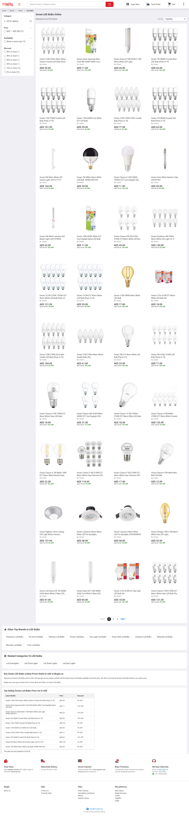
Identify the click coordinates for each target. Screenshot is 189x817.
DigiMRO (118, 798)
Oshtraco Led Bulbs (56, 637)
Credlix (117, 796)
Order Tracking (83, 791)
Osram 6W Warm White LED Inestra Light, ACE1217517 (25, 742)
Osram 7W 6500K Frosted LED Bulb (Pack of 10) (22, 737)
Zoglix (117, 801)
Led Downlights (12, 663)
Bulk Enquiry (119, 791)
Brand (12, 11)
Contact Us (45, 791)
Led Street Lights (50, 663)
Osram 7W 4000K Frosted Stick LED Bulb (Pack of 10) (24, 718)
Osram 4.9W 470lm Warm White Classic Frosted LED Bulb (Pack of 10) (30, 700)
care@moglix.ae (162, 770)
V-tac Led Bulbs (33, 645)
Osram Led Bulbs (77, 637)
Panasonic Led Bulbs (14, 637)
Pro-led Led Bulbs (36, 637)
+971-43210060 (160, 772)
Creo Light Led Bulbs (97, 637)
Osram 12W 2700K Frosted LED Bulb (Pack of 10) (23, 723)
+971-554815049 (159, 774)
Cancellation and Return (86, 793)
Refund (80, 796)
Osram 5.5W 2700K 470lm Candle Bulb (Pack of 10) (24, 732)
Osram (20, 11)
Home (4, 11)
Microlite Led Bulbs (14, 645)
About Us (7, 791)
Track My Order (46, 793)
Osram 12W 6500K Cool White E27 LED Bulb (21, 728)
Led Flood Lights (31, 663)
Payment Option (83, 798)
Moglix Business (120, 793)
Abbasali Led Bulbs (165, 637)
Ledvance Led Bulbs (143, 637)
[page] (122, 619)
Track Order (155, 4)
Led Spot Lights (69, 663)
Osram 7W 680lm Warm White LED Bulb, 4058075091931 (25, 747)
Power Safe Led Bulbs (121, 637)
